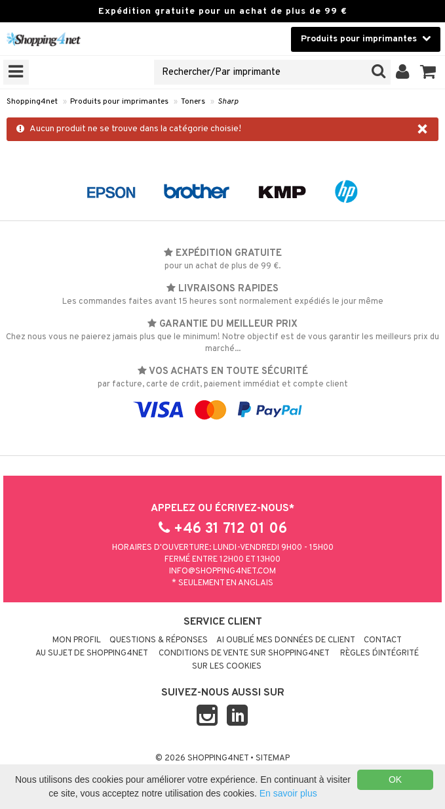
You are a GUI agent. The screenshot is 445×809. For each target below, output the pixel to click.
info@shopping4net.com (222, 571)
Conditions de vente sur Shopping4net (244, 653)
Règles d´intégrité (379, 653)
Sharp (228, 101)
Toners (193, 101)
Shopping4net (32, 101)
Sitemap (273, 758)
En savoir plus (288, 793)
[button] (428, 72)
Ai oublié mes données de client (285, 640)
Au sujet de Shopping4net (91, 653)
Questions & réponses (158, 640)
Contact (383, 640)
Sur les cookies (226, 666)
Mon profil (76, 640)
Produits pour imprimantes (119, 101)
